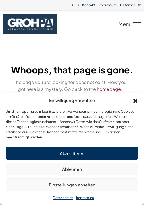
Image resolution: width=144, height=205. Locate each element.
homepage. (109, 89)
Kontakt (88, 5)
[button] (135, 100)
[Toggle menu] (128, 24)
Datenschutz (63, 198)
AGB (75, 5)
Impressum (85, 198)
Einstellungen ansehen (72, 184)
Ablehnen (72, 169)
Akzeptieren (72, 153)
